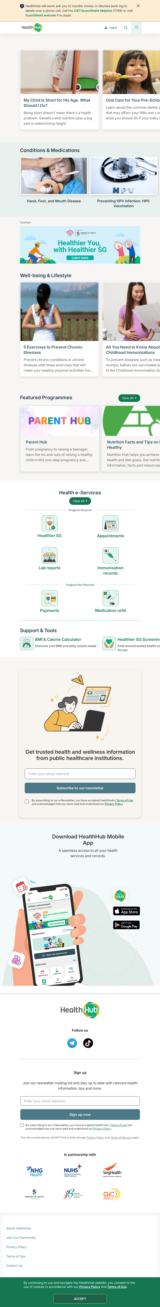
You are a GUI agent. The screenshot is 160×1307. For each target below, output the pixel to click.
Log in (113, 27)
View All (129, 398)
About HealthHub (18, 1228)
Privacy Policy (114, 804)
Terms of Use (124, 800)
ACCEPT (80, 1299)
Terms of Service (120, 1137)
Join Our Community (21, 1237)
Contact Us (14, 1265)
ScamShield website (40, 15)
